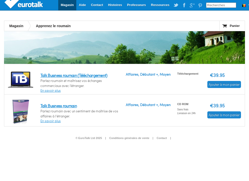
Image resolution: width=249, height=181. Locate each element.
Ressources (160, 5)
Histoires (115, 5)
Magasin (67, 5)
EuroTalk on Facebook (184, 5)
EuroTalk (24, 5)
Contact (97, 5)
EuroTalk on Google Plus (192, 5)
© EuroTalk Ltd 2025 (89, 138)
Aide (82, 5)
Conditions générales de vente (129, 138)
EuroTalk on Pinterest (200, 5)
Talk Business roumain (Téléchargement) (73, 75)
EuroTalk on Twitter (176, 5)
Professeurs (136, 5)
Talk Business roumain (58, 105)
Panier (235, 26)
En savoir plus (50, 90)
